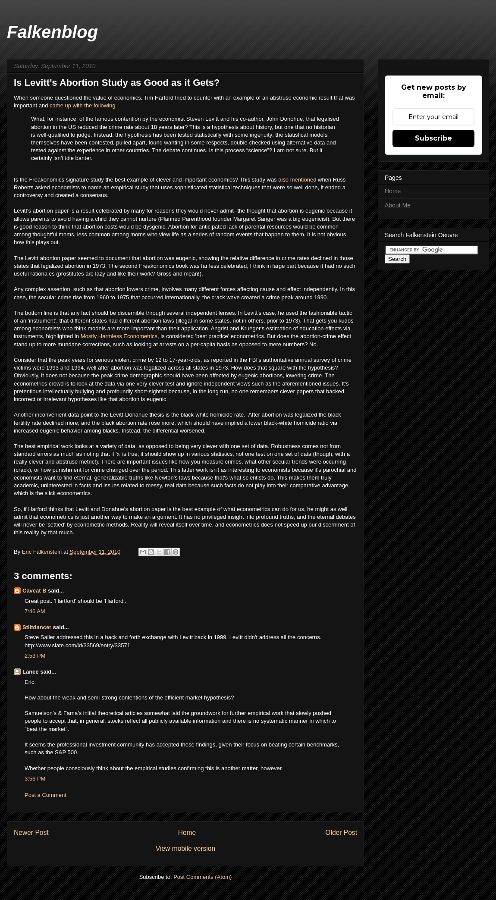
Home (187, 832)
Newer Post (31, 832)
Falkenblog (52, 31)
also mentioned (297, 179)
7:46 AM (35, 611)
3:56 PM (35, 778)
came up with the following (82, 105)
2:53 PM (35, 655)
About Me (398, 205)
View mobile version (185, 848)
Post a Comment (45, 795)
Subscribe (433, 138)
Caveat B (34, 590)
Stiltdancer (36, 627)
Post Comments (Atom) (202, 877)
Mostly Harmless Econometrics (119, 336)
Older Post (341, 832)
